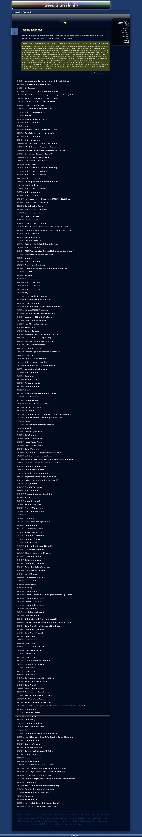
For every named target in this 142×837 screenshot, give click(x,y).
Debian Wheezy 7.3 (31, 675)
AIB (18, 815)
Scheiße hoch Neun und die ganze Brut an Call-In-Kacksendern (45, 768)
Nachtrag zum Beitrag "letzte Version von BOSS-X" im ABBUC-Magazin (48, 199)
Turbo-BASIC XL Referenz (33, 348)
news (127, 27)
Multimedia (58, 818)
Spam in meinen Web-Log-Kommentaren (38, 522)
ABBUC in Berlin (123, 23)
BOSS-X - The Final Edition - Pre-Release (38, 84)
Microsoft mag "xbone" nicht (34, 688)
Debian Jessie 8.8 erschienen (34, 536)
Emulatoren (56, 815)
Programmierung (33, 821)
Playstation (22, 821)
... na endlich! (29, 518)
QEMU (47, 821)
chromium (103, 821)
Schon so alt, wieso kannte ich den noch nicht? (40, 393)
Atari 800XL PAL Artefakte (33, 487)
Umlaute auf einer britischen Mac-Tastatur (39, 456)
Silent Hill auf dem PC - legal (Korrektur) (38, 553)
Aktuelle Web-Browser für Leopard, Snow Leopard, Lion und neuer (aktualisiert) (51, 95)
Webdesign (87, 821)
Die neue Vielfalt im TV (32, 581)
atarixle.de (96, 821)
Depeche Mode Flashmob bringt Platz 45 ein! (39, 751)
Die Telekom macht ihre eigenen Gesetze (38, 466)
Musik (66, 818)
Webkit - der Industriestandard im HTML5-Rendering (42, 786)
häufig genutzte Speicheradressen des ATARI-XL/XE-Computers (45, 150)
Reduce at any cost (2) (32, 383)
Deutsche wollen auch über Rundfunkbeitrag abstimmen (43, 452)
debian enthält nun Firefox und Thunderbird (39, 546)
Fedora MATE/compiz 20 (33, 650)
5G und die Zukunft (31, 380)
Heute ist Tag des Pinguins (34, 442)
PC (86, 818)
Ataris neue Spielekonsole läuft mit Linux (38, 494)
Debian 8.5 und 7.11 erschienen (35, 598)
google (66, 824)
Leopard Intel (29, 355)
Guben (93, 815)
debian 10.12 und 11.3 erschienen (36, 209)
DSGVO (41, 815)
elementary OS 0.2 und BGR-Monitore (37, 647)
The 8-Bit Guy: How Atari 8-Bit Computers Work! (40, 133)
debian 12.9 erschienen (32, 137)
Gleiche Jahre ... (30, 88)
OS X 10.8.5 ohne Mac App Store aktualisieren (40, 102)
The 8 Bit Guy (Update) (32, 539)
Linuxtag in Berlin (30, 782)
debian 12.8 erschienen (32, 140)
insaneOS (28, 116)
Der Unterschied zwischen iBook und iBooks (39, 678)
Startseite (126, 21)
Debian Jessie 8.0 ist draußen (34, 633)
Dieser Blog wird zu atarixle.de (35, 345)
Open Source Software (76, 818)
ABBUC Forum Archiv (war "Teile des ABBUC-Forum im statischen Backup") (49, 251)
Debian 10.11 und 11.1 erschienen (36, 223)
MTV (44, 818)
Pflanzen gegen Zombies (99, 818)
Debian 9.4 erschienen (32, 449)
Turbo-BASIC (72, 821)
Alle (91, 824)
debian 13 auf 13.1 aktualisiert (35, 112)
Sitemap (126, 41)
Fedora (76, 815)
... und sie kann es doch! (33, 758)
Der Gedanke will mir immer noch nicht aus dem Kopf (42, 463)
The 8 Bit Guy (63, 821)
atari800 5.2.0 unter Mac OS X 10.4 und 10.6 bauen (41, 98)
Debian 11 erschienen (32, 234)
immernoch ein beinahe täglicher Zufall (38, 702)
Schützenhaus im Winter (33, 560)
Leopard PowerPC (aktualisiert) (35, 105)
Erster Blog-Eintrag (31, 800)
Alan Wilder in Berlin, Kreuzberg (35, 699)
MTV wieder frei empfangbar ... (35, 550)
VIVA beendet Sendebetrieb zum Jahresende (39, 425)
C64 (37, 815)
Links (127, 39)
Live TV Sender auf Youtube (34, 529)
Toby (26, 730)
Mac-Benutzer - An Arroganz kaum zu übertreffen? (41, 734)
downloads (125, 33)
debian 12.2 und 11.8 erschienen (35, 189)
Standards (125, 37)
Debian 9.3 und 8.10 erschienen (35, 470)
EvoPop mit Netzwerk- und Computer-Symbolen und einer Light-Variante (48, 595)
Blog (127, 25)
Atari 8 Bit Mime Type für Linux (35, 265)
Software (126, 29)
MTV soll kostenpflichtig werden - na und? (39, 765)
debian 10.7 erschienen (32, 282)
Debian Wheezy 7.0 (31, 720)
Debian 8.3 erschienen (32, 616)
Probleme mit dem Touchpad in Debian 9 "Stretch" (41, 480)
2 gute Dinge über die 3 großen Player (37, 404)
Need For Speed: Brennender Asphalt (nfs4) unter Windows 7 (45, 772)
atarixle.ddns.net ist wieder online (36, 369)
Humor (98, 815)
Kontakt (126, 43)
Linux (106, 73)
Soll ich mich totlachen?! (33, 504)
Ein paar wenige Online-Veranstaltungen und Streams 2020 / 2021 (46, 268)
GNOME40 (28, 272)
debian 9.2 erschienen (32, 491)
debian (42, 823)
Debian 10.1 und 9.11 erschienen (35, 359)
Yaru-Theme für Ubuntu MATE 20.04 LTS (38, 300)
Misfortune (28, 275)
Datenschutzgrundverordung (34, 432)
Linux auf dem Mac (31, 609)
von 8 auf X (28, 497)
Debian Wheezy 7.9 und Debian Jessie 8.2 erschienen (42, 626)
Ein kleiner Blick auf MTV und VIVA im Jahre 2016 (41, 619)
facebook (60, 824)
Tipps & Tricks (124, 31)
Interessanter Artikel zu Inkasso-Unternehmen (40, 366)
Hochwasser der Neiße (32, 713)
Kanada (27, 421)
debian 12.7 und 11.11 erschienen (36, 171)
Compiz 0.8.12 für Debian (33, 602)
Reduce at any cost (31, 716)
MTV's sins (28, 428)
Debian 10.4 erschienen (32, 303)
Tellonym (28, 515)
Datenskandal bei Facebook (34, 445)
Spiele (56, 821)
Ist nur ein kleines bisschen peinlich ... (37, 473)
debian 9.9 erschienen (32, 373)
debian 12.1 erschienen (32, 192)
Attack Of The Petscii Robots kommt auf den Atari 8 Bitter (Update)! (47, 227)
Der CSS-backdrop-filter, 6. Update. (36, 296)
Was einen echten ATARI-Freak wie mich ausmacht (41, 334)
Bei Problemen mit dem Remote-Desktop (38, 793)
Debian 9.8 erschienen (32, 386)
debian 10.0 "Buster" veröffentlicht (36, 362)
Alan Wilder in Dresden (32, 761)
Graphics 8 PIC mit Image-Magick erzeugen (39, 255)
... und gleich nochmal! (32, 501)
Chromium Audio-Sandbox (33, 213)
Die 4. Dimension (30, 435)
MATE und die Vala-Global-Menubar (36, 161)
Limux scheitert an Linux (33, 557)
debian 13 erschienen (32, 123)
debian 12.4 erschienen (32, 178)
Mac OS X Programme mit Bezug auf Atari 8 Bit (40, 806)
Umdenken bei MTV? (32, 400)
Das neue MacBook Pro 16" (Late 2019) (38, 338)
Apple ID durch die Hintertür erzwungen (37, 567)
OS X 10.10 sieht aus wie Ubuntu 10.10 (37, 661)
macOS (78, 824)
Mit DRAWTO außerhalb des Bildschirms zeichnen (41, 143)
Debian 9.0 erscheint (31, 525)
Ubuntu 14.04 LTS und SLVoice (35, 664)
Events (127, 35)
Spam (51, 821)
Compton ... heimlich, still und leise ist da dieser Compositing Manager (48, 623)
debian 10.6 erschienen (32, 286)
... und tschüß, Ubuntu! (32, 740)
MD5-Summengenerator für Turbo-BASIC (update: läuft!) (43, 352)
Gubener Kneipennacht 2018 (34, 438)
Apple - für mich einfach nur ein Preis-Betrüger (40, 789)
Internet (98, 73)
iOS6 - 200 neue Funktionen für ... (36, 727)
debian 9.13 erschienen (32, 289)
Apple (22, 814)
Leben (32, 818)
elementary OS (52, 824)
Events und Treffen (66, 815)
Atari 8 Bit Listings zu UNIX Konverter (37, 157)
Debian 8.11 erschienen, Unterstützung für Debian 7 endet (43, 418)
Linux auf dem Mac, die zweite (35, 570)
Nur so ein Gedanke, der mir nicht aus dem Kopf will (42, 803)
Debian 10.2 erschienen (32, 331)
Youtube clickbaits (31, 164)
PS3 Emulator (29, 411)
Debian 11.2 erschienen (32, 216)
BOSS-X (32, 815)
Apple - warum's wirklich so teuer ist (37, 692)
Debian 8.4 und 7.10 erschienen (35, 605)
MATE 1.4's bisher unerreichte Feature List (39, 695)
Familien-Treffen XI (31, 640)
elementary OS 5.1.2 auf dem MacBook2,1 (38, 317)
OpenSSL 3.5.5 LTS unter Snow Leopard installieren (41, 91)
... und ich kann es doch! (33, 754)
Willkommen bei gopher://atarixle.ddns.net (39, 341)
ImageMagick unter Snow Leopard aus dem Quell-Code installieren (47, 81)
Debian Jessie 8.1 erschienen (34, 629)
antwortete (70, 38)
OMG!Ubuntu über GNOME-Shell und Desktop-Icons (41, 244)
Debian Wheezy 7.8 (31, 636)
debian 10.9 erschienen (32, 261)
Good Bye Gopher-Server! (33, 185)
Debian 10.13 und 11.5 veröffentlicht (37, 202)
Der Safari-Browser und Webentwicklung (38, 775)
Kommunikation (23, 818)
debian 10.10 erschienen (33, 248)
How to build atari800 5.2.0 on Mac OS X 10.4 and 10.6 (43, 130)
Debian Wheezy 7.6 (31, 657)
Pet (89, 818)
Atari (27, 814)
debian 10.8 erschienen (32, 279)
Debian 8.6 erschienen (32, 591)
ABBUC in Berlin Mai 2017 (33, 532)
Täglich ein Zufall (30, 709)
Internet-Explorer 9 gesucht (34, 747)
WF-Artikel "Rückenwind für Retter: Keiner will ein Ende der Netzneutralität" (49, 459)
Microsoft (50, 818)
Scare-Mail (28, 390)
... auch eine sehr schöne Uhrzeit (35, 577)
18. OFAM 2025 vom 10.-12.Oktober (36, 119)
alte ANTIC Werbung (31, 574)
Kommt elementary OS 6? (33, 237)
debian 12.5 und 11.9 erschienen (35, 175)
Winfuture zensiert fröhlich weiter (36, 682)
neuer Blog (28, 588)
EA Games (47, 815)
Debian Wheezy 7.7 (31, 643)
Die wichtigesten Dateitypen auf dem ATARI (39, 154)
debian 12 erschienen (32, 195)
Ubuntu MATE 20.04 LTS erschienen (36, 310)
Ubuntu (80, 821)
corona (35, 824)
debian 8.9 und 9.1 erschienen (34, 511)
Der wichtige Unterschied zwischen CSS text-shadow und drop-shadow (48, 414)
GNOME (87, 815)
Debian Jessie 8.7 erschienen (34, 563)
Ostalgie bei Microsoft (32, 744)
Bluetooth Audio (30, 654)
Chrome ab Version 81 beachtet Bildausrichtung (40, 314)
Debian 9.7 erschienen (32, 397)
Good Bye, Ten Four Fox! (33, 220)
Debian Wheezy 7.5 (31, 668)
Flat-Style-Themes (31, 484)
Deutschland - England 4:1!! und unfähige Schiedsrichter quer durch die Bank (50, 779)
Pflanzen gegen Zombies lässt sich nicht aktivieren (41, 182)
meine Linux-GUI (30, 584)
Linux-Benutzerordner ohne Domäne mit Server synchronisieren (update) (48, 230)
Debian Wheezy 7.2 (31, 685)
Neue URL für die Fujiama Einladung (36, 324)
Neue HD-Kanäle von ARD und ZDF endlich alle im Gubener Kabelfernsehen (49, 737)
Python (41, 821)
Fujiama (82, 815)
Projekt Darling (30, 327)
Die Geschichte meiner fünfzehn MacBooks (39, 109)
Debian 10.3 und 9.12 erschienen (35, 320)
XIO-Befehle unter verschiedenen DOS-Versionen (41, 147)
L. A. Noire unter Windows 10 (34, 612)
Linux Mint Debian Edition (33, 723)
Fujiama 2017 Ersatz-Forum (34, 508)
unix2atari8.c (29, 258)
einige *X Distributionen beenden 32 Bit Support (40, 477)
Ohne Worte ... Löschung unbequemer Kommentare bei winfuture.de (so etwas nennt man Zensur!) (57, 706)
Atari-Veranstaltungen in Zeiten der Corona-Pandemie (42, 307)
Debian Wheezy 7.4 (31, 671)
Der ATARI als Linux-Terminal (34, 206)
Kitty (26, 293)
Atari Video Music (31, 543)
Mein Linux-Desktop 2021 (33, 241)
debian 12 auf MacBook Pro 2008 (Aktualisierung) (41, 168)
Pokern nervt (29, 796)
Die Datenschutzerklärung (33, 407)
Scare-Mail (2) (29, 376)
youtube (85, 824)
